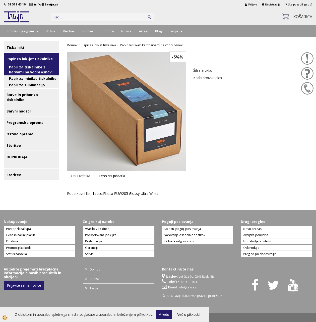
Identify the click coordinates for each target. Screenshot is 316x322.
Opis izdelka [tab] (80, 175)
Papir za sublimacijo (27, 85)
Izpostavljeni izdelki (257, 241)
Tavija (173, 31)
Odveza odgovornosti (179, 241)
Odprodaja (251, 248)
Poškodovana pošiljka (100, 235)
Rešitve (68, 31)
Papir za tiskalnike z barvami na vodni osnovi (31, 69)
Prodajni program (20, 31)
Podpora (107, 31)
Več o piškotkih (189, 314)
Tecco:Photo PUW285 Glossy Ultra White (125, 193)
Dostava (12, 241)
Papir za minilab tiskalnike (33, 78)
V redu (164, 314)
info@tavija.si (46, 4)
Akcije (143, 31)
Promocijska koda (19, 248)
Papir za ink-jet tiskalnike (99, 45)
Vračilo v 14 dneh (97, 229)
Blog (158, 31)
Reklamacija (93, 241)
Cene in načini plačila (21, 235)
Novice (126, 31)
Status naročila (16, 254)
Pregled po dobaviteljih (259, 254)
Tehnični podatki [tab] (112, 175)
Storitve (87, 31)
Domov (72, 45)
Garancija (92, 248)
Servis (89, 254)
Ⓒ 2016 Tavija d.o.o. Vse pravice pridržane (192, 296)
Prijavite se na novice (24, 285)
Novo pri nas (252, 229)
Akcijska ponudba (255, 235)
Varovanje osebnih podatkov (184, 235)
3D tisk (51, 31)
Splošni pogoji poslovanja (182, 229)
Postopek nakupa (18, 229)
